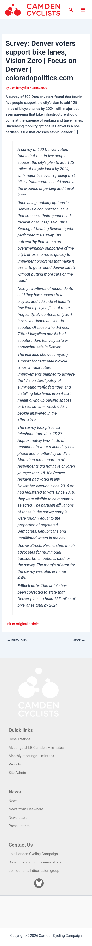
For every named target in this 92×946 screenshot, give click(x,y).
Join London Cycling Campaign (33, 854)
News (13, 801)
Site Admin (17, 772)
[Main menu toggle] (83, 9)
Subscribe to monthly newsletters (35, 862)
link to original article (22, 624)
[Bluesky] (39, 883)
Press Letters (19, 826)
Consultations (20, 739)
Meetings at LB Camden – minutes (36, 747)
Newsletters (18, 817)
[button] (71, 10)
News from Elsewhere (26, 809)
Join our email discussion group (34, 870)
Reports (15, 764)
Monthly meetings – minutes (31, 756)
